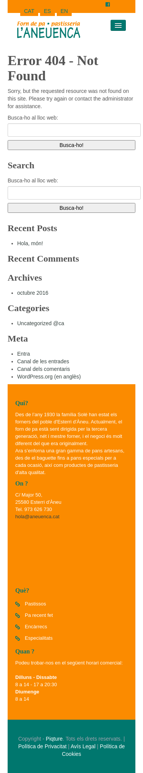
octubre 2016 (32, 293)
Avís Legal (83, 746)
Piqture (54, 739)
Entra (23, 354)
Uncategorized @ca (40, 323)
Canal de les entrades (43, 361)
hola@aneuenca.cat (37, 516)
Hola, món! (30, 243)
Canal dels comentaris (43, 369)
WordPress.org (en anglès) (49, 377)
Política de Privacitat (42, 746)
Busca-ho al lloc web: (33, 118)
